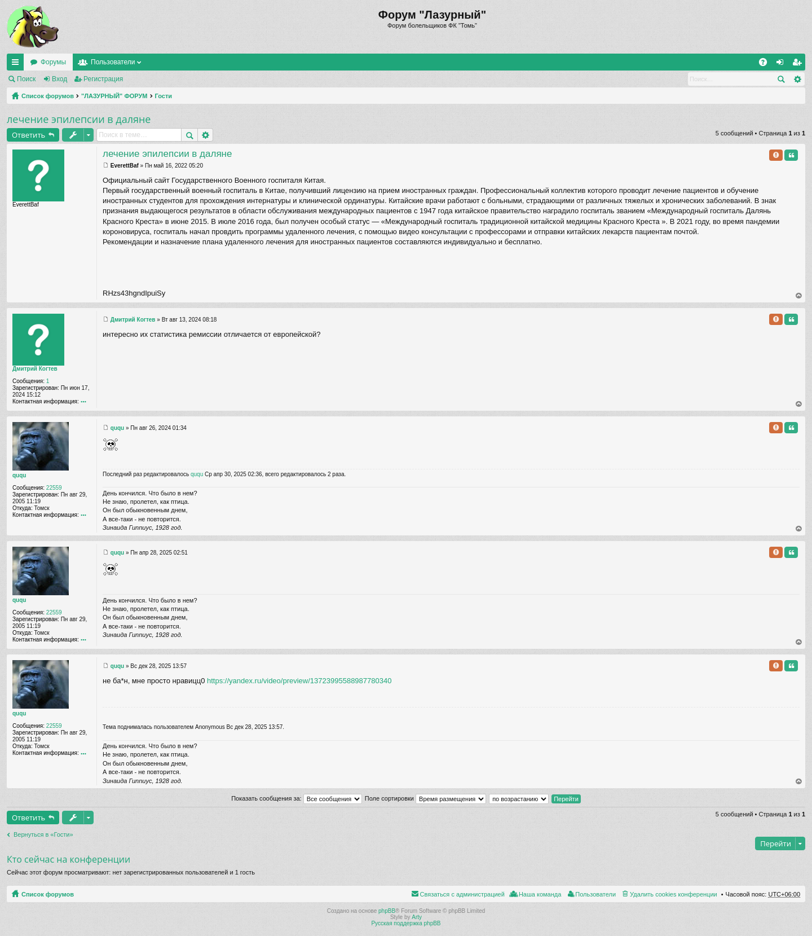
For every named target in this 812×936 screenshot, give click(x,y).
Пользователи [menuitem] (595, 894)
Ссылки (17, 64)
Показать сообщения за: (296, 798)
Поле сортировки (425, 798)
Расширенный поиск (797, 79)
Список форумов (47, 96)
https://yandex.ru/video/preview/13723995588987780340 (299, 680)
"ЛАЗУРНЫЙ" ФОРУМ (114, 96)
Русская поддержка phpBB (405, 923)
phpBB (386, 911)
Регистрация (103, 79)
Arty (417, 917)
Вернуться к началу (799, 296)
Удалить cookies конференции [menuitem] (673, 894)
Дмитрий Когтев (35, 369)
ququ (19, 475)
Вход (59, 79)
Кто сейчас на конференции (68, 859)
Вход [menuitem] (782, 64)
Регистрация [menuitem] (799, 64)
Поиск (26, 79)
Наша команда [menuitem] (540, 894)
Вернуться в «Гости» (43, 834)
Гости (164, 96)
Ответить (28, 135)
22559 (54, 488)
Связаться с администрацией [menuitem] (462, 894)
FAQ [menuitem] (766, 64)
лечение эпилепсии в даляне (79, 119)
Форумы (53, 62)
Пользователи (113, 62)
